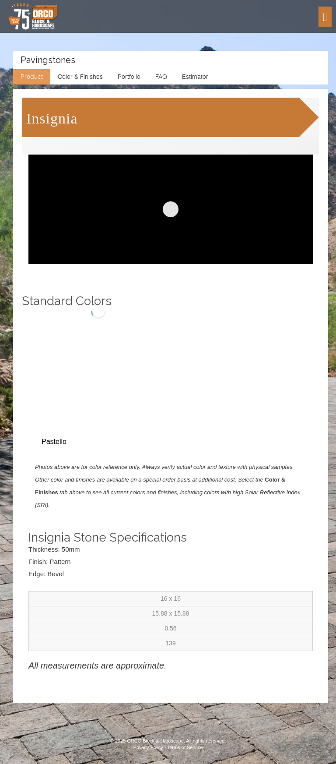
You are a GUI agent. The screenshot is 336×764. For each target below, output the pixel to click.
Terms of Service (185, 747)
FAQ (161, 77)
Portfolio (129, 77)
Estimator (195, 77)
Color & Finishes (80, 77)
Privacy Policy (148, 747)
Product (32, 77)
